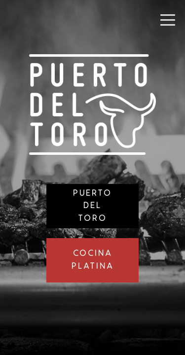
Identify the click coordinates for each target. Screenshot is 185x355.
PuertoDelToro (92, 206)
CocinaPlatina (93, 260)
